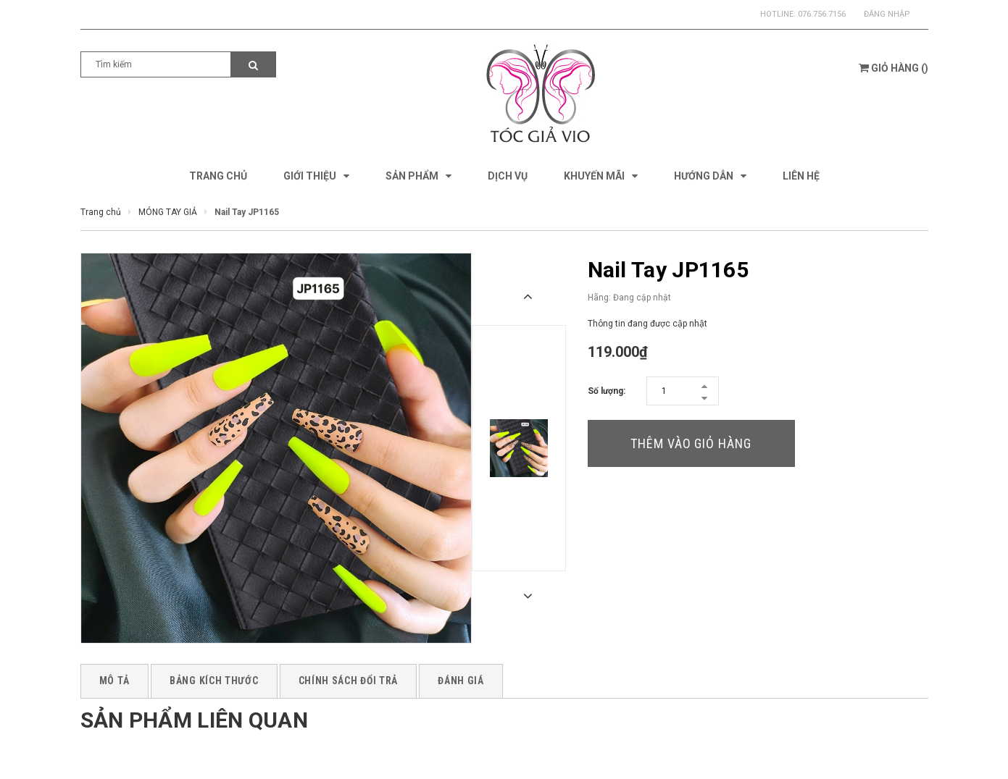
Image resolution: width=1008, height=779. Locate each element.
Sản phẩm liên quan (194, 720)
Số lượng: (606, 391)
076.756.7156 (822, 14)
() (893, 68)
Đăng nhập (887, 14)
